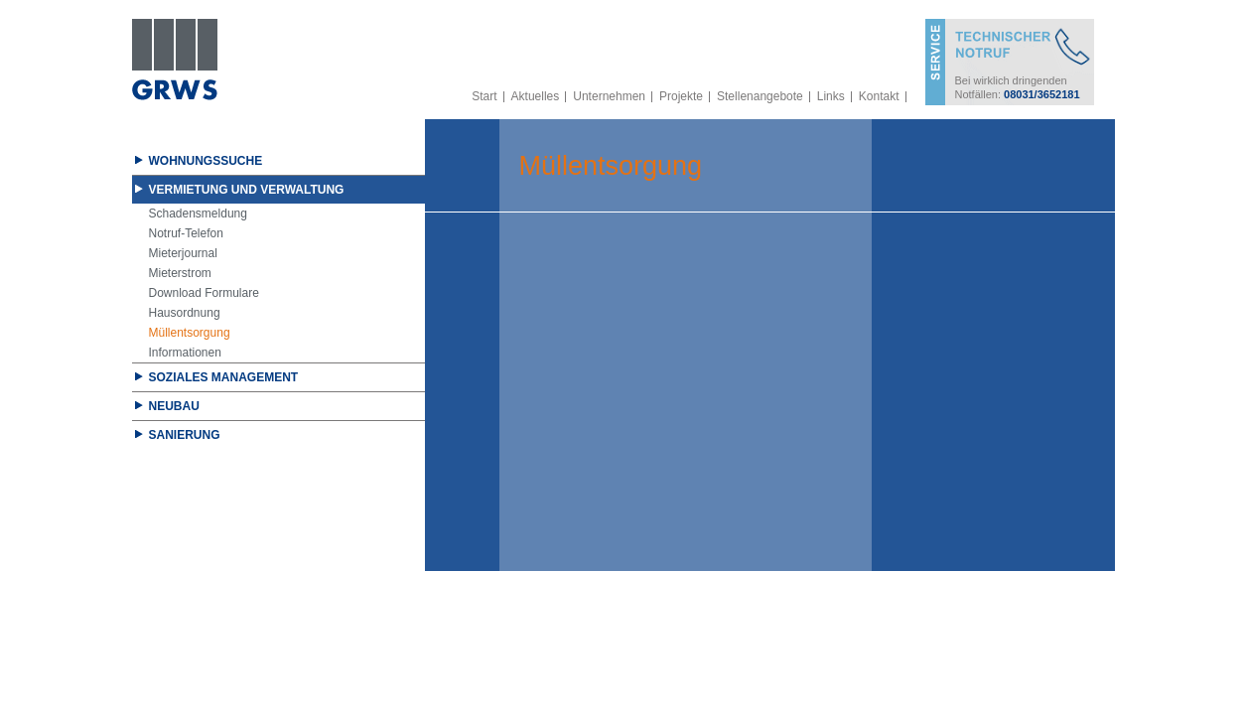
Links (831, 96)
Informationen (185, 352)
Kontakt (879, 96)
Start (484, 96)
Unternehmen (609, 96)
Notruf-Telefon (186, 233)
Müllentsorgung (189, 333)
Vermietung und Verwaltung (247, 190)
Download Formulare (204, 293)
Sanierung (184, 435)
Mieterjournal (183, 253)
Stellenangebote (760, 96)
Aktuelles (535, 96)
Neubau (174, 406)
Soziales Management (224, 377)
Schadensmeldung (198, 213)
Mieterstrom (180, 273)
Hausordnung (184, 313)
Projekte (681, 96)
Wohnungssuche (206, 161)
